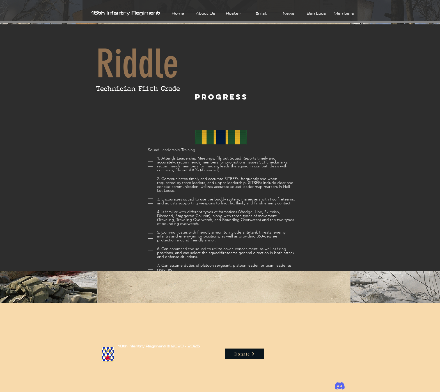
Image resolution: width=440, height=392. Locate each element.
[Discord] (339, 386)
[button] (205, 13)
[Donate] (244, 353)
